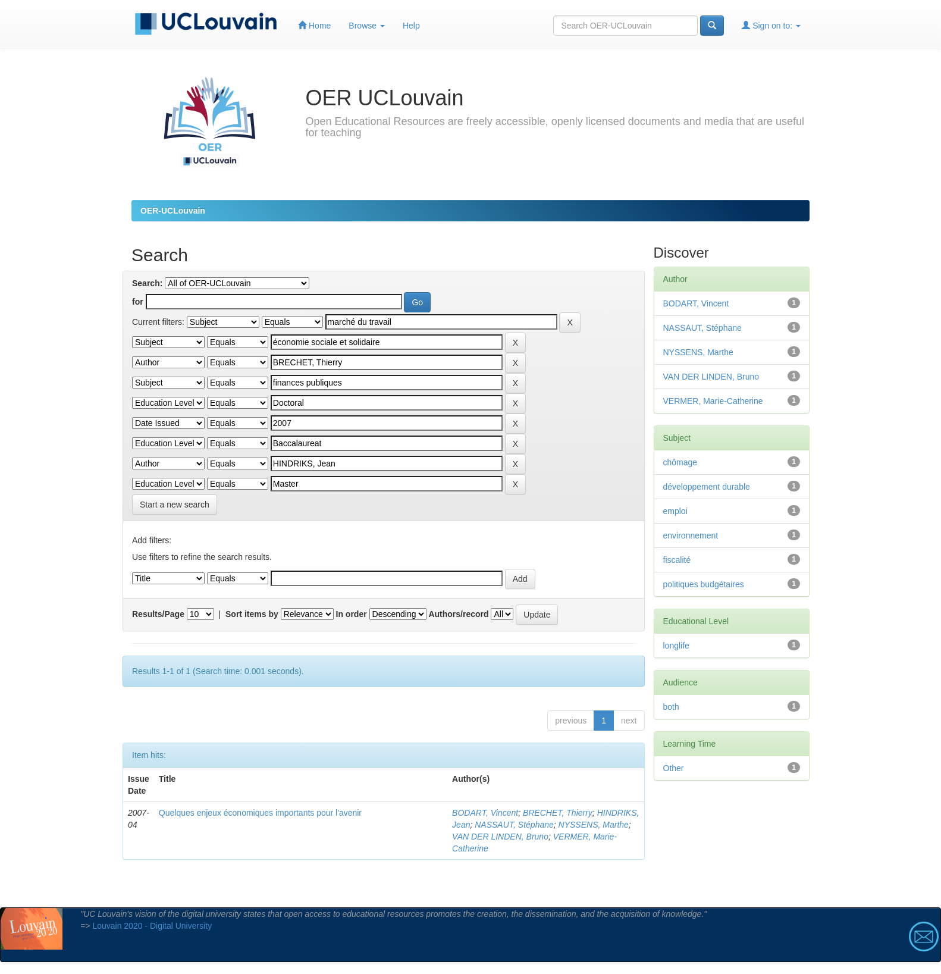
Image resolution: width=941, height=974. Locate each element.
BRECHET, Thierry (557, 813)
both (671, 707)
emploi (675, 511)
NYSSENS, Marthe (594, 824)
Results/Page (158, 614)
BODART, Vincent (485, 813)
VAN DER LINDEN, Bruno (500, 836)
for (137, 301)
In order (351, 614)
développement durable (706, 486)
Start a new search (174, 504)
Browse (367, 25)
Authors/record (458, 614)
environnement (691, 535)
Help (411, 25)
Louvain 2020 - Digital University (152, 926)
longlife (676, 645)
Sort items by (251, 614)
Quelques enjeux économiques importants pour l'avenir (260, 813)
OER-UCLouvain (172, 210)
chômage (680, 462)
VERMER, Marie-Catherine (713, 401)
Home (314, 25)
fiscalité (677, 560)
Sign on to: (771, 25)
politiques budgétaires (703, 584)
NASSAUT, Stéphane (514, 824)
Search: (147, 283)
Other (673, 768)
